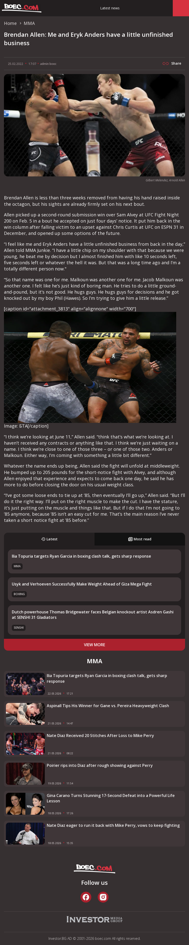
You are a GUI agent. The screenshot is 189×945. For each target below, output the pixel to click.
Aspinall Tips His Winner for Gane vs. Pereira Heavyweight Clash (108, 705)
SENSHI (19, 627)
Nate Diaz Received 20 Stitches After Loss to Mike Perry (100, 735)
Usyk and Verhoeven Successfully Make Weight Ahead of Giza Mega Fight (82, 584)
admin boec (48, 64)
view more (94, 644)
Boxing (19, 594)
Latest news (110, 8)
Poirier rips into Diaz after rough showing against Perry (100, 765)
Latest (49, 539)
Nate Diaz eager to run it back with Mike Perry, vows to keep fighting (113, 825)
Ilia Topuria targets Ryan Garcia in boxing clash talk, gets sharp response (81, 556)
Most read (139, 539)
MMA (17, 566)
